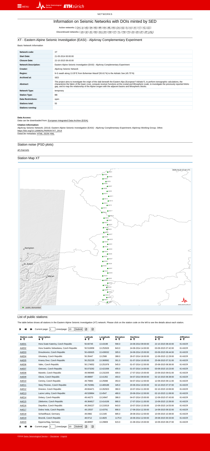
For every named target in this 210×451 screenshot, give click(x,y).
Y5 (128, 32)
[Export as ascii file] (93, 329)
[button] (23, 6)
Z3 (133, 32)
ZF (141, 32)
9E (109, 27)
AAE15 (23, 401)
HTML (40, 133)
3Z (86, 32)
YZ (144, 27)
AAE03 (23, 352)
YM (123, 32)
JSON (46, 133)
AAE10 (23, 381)
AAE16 (23, 405)
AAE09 (23, 377)
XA (100, 32)
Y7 (139, 27)
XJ (130, 27)
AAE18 (23, 414)
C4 (118, 27)
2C (91, 32)
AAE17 (23, 409)
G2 (122, 27)
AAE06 (23, 364)
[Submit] (79, 329)
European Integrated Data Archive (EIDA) (68, 120)
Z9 (137, 32)
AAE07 (23, 369)
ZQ (150, 32)
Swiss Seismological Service (36, 436)
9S (113, 27)
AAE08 (23, 373)
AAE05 (23, 360)
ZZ (148, 27)
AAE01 (23, 344)
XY (135, 27)
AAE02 (23, 348)
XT (114, 32)
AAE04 (23, 356)
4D (86, 27)
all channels (23, 150)
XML (52, 133)
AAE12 (23, 389)
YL (119, 32)
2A (82, 32)
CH (78, 27)
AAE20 (23, 422)
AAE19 (23, 418)
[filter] (23, 339)
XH (104, 32)
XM (110, 32)
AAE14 (23, 397)
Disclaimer (54, 436)
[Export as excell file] (86, 329)
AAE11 (23, 385)
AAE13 (23, 393)
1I (83, 27)
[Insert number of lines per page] (71, 329)
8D (95, 27)
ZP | (146, 32)
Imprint (64, 436)
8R (100, 27)
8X (104, 27)
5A (91, 27)
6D (95, 32)
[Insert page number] (52, 329)
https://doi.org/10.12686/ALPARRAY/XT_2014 (40, 130)
